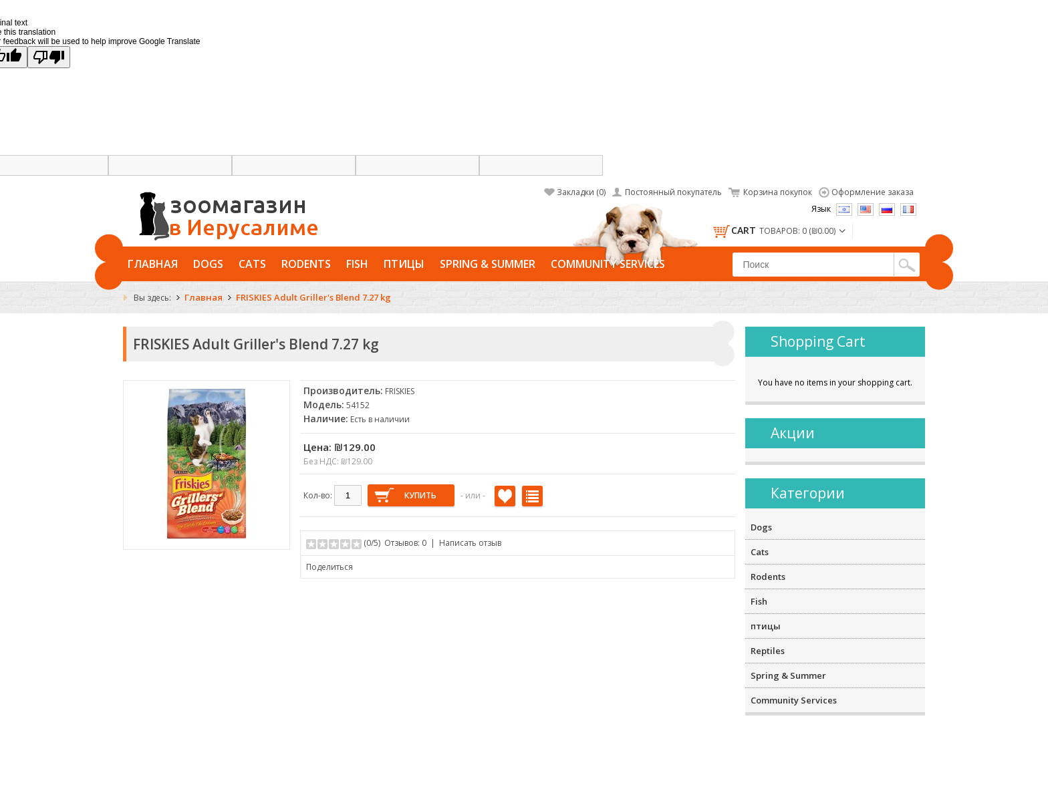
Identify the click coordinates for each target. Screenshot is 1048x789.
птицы (404, 264)
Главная (153, 264)
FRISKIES (399, 391)
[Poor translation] (48, 57)
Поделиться (329, 567)
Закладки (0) (581, 192)
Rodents (306, 264)
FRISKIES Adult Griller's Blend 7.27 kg (313, 297)
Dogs (208, 264)
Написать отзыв (470, 542)
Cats (252, 264)
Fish (357, 264)
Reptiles (768, 651)
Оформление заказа (872, 192)
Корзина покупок (777, 192)
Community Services (608, 264)
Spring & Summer (487, 264)
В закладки (505, 496)
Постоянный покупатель (673, 192)
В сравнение (532, 496)
